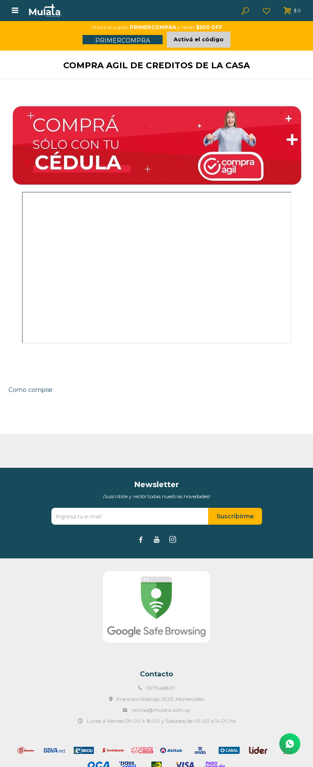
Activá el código (199, 39)
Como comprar (30, 390)
